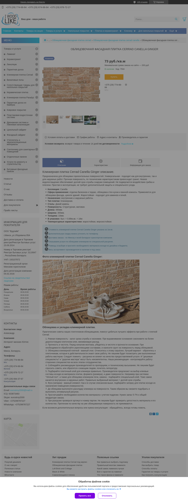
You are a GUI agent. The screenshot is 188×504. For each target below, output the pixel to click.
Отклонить (107, 496)
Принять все (85, 496)
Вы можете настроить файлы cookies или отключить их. (93, 489)
